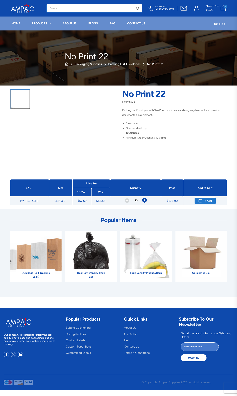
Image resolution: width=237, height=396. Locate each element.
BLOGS (93, 23)
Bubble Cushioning (78, 327)
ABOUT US (70, 23)
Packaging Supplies (88, 64)
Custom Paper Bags (78, 346)
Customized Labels (78, 353)
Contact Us (131, 346)
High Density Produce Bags (146, 273)
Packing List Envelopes (124, 64)
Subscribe (193, 358)
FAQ (113, 23)
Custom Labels (75, 340)
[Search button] (137, 8)
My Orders (130, 334)
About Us (130, 327)
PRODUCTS (39, 23)
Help (127, 340)
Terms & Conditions (137, 353)
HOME (16, 23)
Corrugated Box (201, 273)
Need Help (219, 23)
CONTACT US (136, 23)
